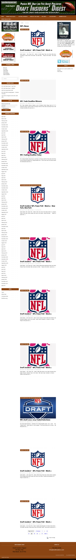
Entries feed (4, 294)
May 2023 (3, 175)
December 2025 (5, 124)
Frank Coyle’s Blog (10, 16)
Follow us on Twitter (60, 555)
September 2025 (5, 130)
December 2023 (5, 163)
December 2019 (5, 236)
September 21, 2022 (24, 472)
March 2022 (4, 200)
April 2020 (3, 228)
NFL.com (5, 67)
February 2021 (4, 222)
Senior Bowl (5, 70)
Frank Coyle (59, 40)
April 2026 (3, 116)
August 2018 (4, 265)
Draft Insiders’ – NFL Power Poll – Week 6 (35, 314)
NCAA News (5, 71)
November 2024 (5, 145)
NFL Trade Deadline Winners (31, 101)
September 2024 (5, 149)
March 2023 (4, 179)
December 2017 (5, 281)
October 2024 (4, 147)
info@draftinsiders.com (56, 550)
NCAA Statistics (6, 73)
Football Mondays (23, 16)
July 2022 (3, 196)
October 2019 (4, 240)
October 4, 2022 (24, 421)
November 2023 (5, 165)
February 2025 (4, 139)
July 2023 (3, 173)
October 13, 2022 (24, 315)
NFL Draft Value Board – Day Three (9, 86)
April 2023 (3, 177)
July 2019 (3, 244)
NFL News (44, 16)
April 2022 (3, 198)
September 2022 (5, 192)
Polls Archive (59, 71)
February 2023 (4, 181)
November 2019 (5, 238)
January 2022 (4, 204)
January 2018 (4, 279)
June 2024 (3, 151)
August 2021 (4, 214)
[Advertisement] (38, 68)
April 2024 (3, 155)
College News (52, 16)
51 (42, 533)
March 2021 (4, 220)
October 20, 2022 (24, 263)
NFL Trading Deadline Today (30, 155)
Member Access (62, 16)
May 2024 (3, 153)
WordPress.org (4, 298)
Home (2, 16)
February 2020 (4, 232)
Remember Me (5, 108)
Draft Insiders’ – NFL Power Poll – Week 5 (35, 368)
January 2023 (4, 183)
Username (3, 105)
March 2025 (4, 137)
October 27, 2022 (24, 209)
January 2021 (4, 224)
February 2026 (4, 120)
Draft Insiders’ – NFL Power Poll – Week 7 (35, 262)
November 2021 (5, 208)
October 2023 (4, 167)
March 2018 (4, 275)
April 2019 (3, 249)
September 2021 (5, 212)
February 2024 (4, 159)
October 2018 (4, 261)
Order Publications (6, 19)
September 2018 (5, 263)
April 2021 (3, 218)
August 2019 (4, 242)
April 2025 (3, 135)
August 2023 (4, 171)
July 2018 (3, 267)
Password (3, 106)
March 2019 (4, 251)
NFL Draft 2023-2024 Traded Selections (35, 420)
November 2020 (5, 226)
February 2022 (4, 202)
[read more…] (32, 107)
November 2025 (5, 126)
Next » (46, 533)
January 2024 (4, 161)
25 (34, 533)
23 (28, 533)
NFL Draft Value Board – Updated (8, 88)
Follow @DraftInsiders (70, 555)
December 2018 (5, 257)
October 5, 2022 (24, 369)
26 (37, 533)
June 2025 (3, 132)
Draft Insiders (32, 52)
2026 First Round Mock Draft (7, 90)
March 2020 (4, 230)
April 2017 (3, 285)
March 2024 (4, 157)
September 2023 (5, 169)
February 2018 (4, 277)
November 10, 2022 (24, 52)
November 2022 (5, 187)
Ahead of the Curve (34, 16)
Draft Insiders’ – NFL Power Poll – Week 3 (35, 471)
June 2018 (3, 269)
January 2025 (4, 141)
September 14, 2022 (24, 524)
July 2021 (3, 216)
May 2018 (3, 271)
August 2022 (4, 194)
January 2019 (4, 255)
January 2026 (4, 122)
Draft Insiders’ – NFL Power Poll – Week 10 (36, 50)
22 (47, 531)
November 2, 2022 (24, 103)
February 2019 (4, 253)
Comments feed (5, 296)
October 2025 (4, 128)
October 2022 (4, 189)
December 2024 (5, 143)
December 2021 (5, 206)
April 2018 (3, 273)
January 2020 (4, 234)
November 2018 (5, 259)
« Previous (38, 531)
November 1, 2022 (24, 157)
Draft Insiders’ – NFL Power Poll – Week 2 (35, 522)
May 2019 (3, 246)
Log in (3, 292)
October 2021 (4, 210)
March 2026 (4, 118)
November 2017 (5, 283)
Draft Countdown (6, 74)
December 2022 (5, 185)
